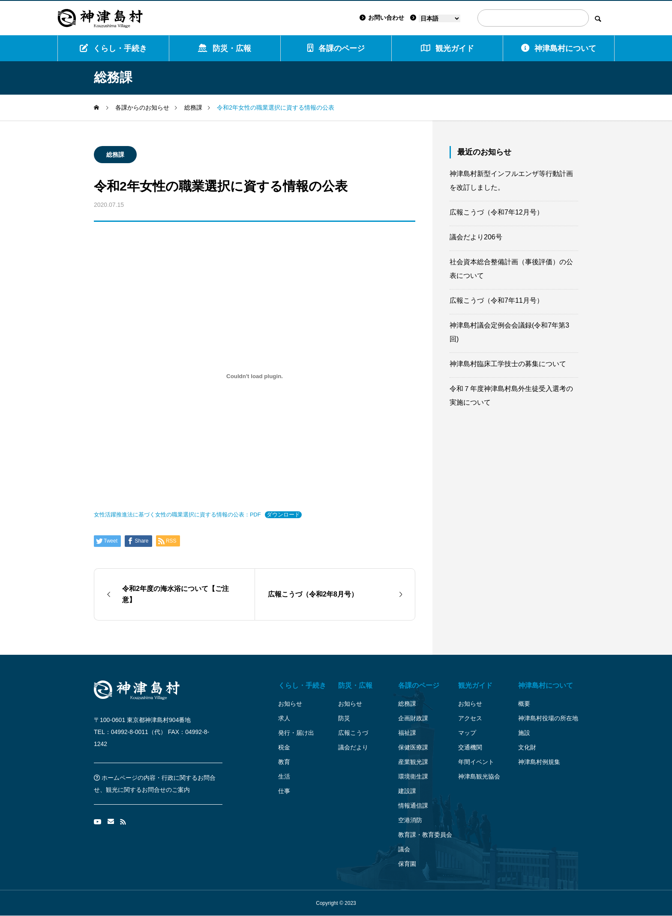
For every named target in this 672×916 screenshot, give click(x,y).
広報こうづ (353, 732)
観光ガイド (475, 685)
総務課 (115, 154)
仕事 (284, 791)
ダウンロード (283, 514)
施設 (524, 732)
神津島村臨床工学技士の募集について (508, 363)
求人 (284, 718)
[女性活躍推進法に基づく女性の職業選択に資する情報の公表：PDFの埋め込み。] (254, 376)
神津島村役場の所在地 (548, 718)
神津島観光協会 (479, 776)
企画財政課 (413, 718)
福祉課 (407, 732)
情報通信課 (413, 805)
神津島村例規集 (539, 761)
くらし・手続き (113, 48)
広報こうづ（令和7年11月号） (496, 300)
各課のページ (336, 48)
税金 (284, 747)
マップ (467, 732)
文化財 (527, 747)
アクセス (470, 718)
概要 (524, 703)
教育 (284, 761)
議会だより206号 (476, 237)
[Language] (439, 18)
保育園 (407, 863)
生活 (284, 776)
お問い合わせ (382, 17)
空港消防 (410, 820)
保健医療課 (413, 747)
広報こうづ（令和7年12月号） (496, 212)
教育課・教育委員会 (425, 834)
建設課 (407, 791)
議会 (404, 849)
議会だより (353, 747)
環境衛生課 (413, 776)
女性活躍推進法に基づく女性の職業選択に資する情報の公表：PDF (177, 514)
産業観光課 (413, 761)
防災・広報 (224, 48)
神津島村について (558, 48)
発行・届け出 (296, 732)
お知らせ (290, 703)
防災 (344, 718)
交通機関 (470, 747)
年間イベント (476, 761)
